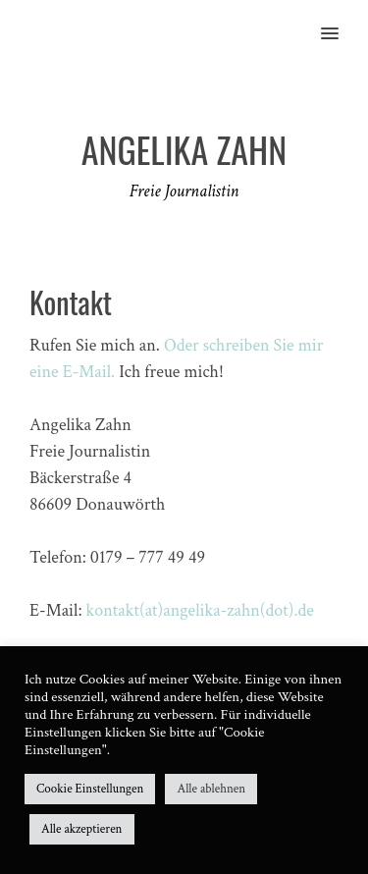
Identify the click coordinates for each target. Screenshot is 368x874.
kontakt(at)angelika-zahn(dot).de (200, 610)
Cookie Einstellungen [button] (89, 789)
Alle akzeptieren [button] (82, 829)
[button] (341, 20)
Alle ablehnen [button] (211, 789)
